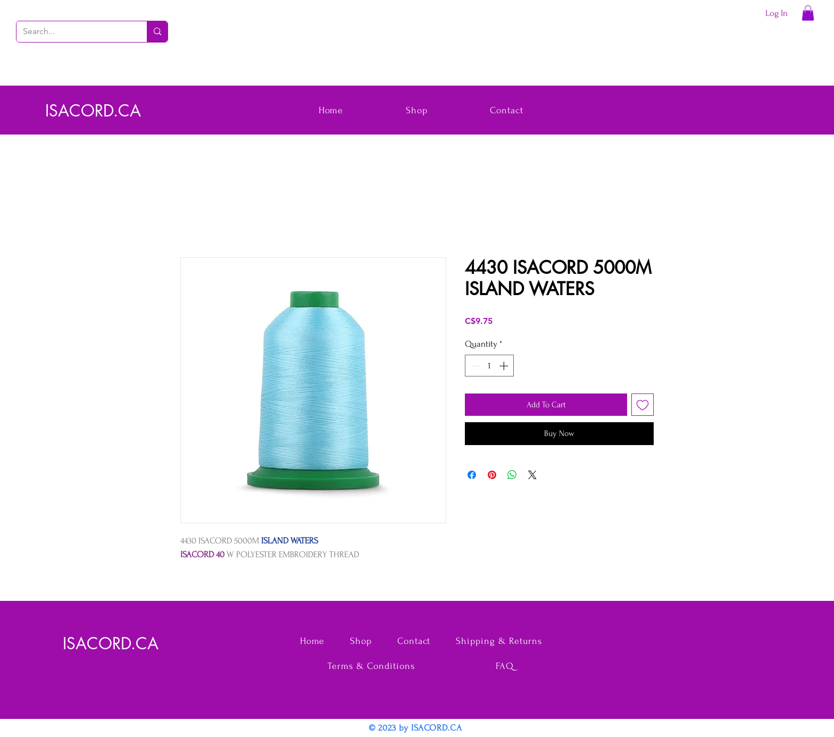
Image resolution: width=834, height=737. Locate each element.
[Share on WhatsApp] (512, 474)
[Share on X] (532, 474)
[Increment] (505, 365)
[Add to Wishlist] (642, 404)
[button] (808, 13)
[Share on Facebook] (471, 474)
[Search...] (73, 31)
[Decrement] (474, 365)
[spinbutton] (489, 365)
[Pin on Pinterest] (492, 474)
